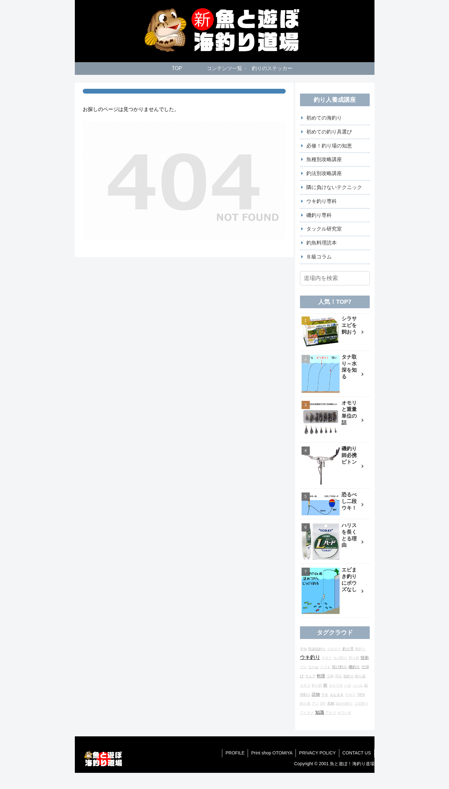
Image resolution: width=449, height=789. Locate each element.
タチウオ (336, 685)
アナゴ (330, 712)
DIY (323, 703)
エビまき (337, 694)
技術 (365, 657)
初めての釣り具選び (329, 131)
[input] (335, 278)
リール (313, 667)
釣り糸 (305, 703)
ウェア (310, 676)
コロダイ (334, 649)
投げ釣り (339, 667)
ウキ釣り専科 (321, 201)
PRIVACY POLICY (317, 752)
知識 (319, 712)
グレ (303, 667)
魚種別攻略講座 (324, 159)
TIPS (361, 694)
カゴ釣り (340, 658)
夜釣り (360, 649)
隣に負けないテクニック (334, 187)
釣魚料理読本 (321, 242)
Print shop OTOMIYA (271, 752)
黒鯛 (330, 703)
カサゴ (305, 685)
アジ (315, 703)
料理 (321, 676)
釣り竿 (348, 649)
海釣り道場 (363, 763)
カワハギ (344, 712)
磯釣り (354, 667)
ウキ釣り (310, 657)
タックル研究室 (324, 228)
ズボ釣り (361, 703)
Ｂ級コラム (319, 256)
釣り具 (360, 676)
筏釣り (348, 676)
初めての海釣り (324, 118)
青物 (303, 649)
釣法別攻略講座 (324, 173)
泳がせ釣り (344, 703)
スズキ (325, 667)
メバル (358, 685)
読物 (316, 694)
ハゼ (347, 685)
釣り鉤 (317, 685)
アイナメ (307, 712)
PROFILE (234, 752)
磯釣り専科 (319, 215)
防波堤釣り (317, 649)
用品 (338, 676)
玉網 (330, 676)
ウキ (324, 694)
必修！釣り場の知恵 (329, 145)
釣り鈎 (354, 658)
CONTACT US (356, 752)
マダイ (327, 658)
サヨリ (350, 694)
